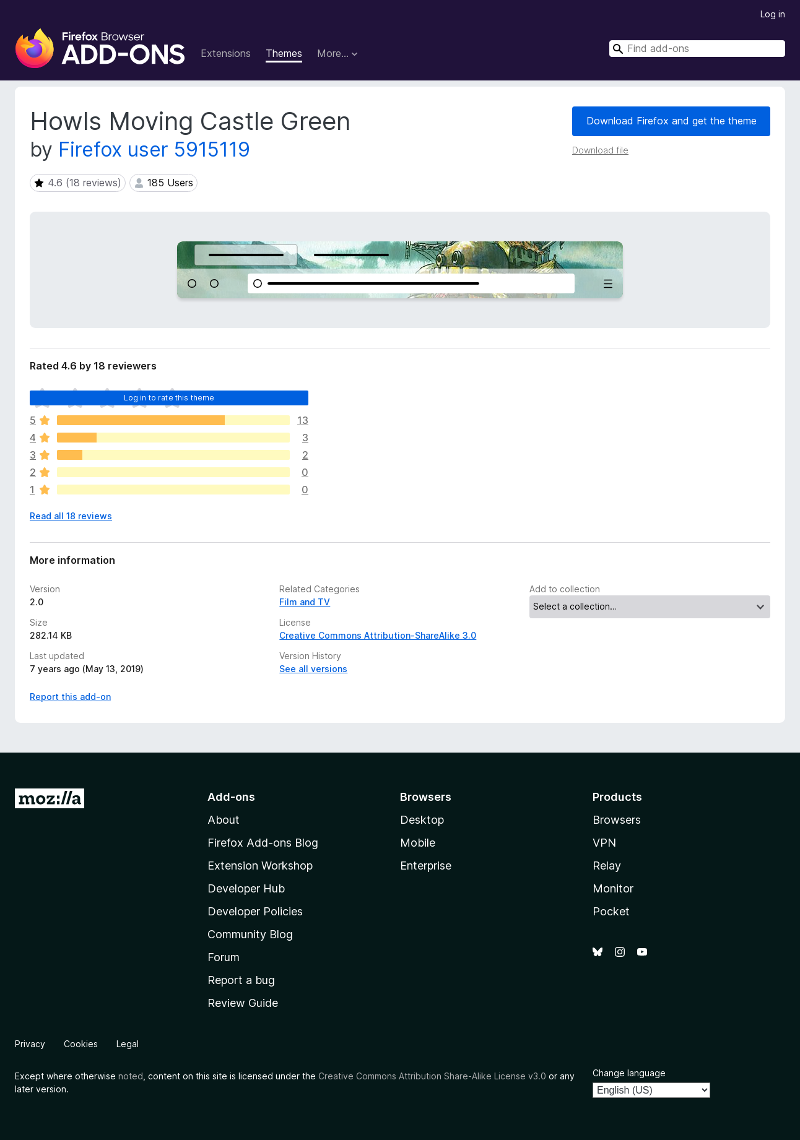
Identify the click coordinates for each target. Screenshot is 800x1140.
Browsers (617, 819)
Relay (607, 865)
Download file (600, 150)
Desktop (422, 819)
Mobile (417, 842)
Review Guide (242, 1002)
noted (130, 1076)
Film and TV (304, 602)
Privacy (30, 1044)
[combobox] (697, 48)
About (223, 819)
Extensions (226, 53)
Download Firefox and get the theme (671, 120)
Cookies (81, 1044)
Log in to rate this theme (169, 397)
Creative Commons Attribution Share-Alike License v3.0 (432, 1076)
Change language (629, 1073)
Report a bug (241, 980)
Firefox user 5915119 (154, 149)
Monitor (613, 888)
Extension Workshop (260, 865)
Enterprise (425, 865)
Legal (127, 1044)
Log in (772, 14)
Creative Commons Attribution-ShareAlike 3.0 (377, 635)
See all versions (313, 668)
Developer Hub (246, 888)
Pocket (611, 911)
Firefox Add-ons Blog (262, 842)
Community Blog (250, 934)
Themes (284, 53)
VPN (604, 842)
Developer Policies (255, 911)
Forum (223, 957)
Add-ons (231, 796)
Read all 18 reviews (71, 516)
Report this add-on (70, 696)
